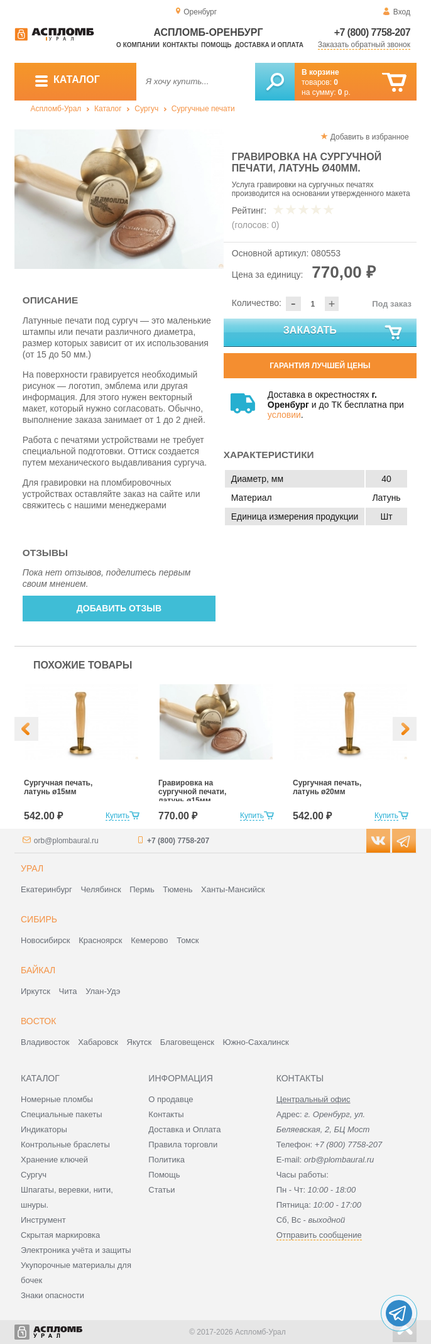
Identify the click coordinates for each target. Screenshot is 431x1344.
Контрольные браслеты (65, 1144)
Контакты (180, 44)
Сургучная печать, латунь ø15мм (58, 787)
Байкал (38, 970)
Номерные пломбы (57, 1099)
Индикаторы (44, 1129)
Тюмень (177, 889)
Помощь (216, 44)
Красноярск (100, 940)
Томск (188, 940)
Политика (166, 1159)
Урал (32, 868)
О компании (138, 44)
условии (284, 415)
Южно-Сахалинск (256, 1042)
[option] (119, 199)
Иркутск (35, 991)
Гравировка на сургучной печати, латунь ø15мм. (192, 792)
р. (344, 92)
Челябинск (100, 889)
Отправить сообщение (319, 1235)
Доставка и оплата (269, 44)
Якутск (139, 1042)
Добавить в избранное (369, 137)
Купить (117, 815)
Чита (68, 991)
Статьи (161, 1189)
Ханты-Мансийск (233, 889)
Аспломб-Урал (56, 108)
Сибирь (39, 919)
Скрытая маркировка (60, 1235)
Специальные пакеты (61, 1114)
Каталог (108, 108)
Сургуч (146, 108)
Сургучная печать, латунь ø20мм (327, 787)
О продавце (170, 1099)
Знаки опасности (52, 1295)
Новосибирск (45, 940)
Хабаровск (98, 1042)
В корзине (320, 72)
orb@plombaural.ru (66, 840)
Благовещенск (187, 1042)
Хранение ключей (54, 1159)
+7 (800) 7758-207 (372, 32)
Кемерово (149, 940)
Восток (38, 1021)
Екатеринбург (46, 889)
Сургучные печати (203, 108)
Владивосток (45, 1042)
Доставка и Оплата (184, 1129)
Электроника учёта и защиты (76, 1250)
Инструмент (43, 1220)
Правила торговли (182, 1144)
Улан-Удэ (102, 991)
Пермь (142, 889)
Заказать (343, 333)
